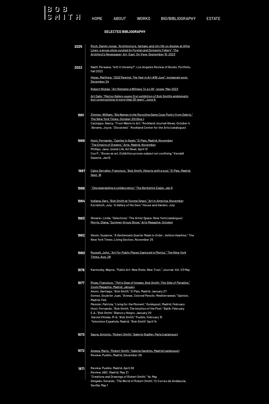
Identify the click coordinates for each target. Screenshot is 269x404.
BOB (58, 8)
